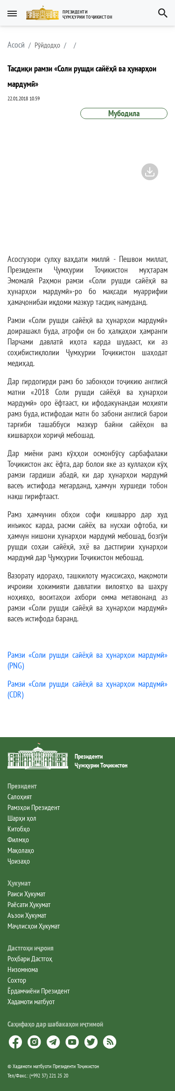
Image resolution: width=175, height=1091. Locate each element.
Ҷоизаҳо (18, 861)
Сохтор (16, 980)
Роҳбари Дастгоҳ (29, 958)
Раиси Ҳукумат (26, 893)
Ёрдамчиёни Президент (38, 990)
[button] (73, 13)
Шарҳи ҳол (21, 818)
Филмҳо (18, 839)
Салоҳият (19, 796)
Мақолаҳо (20, 850)
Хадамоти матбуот (31, 1001)
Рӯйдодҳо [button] (47, 45)
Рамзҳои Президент (33, 807)
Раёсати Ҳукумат (28, 904)
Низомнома (22, 969)
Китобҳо (18, 828)
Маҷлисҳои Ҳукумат (33, 925)
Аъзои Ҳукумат (26, 915)
